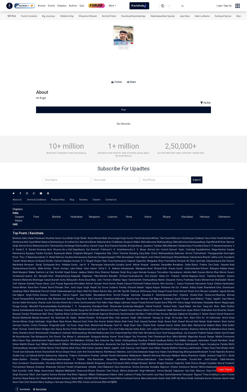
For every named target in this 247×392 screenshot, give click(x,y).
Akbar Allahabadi (31, 291)
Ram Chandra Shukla (185, 295)
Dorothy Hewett (60, 302)
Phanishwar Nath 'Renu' (42, 314)
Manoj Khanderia (189, 355)
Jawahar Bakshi (102, 348)
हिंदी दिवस (12, 16)
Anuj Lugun (132, 272)
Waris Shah (221, 325)
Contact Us (111, 199)
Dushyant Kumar (223, 16)
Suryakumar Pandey (217, 344)
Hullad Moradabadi (95, 295)
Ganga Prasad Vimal (168, 291)
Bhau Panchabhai (167, 261)
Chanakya (97, 306)
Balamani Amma (183, 253)
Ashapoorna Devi (44, 336)
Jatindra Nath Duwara (194, 272)
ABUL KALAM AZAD (88, 378)
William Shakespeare (99, 374)
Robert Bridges (42, 329)
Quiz (82, 5)
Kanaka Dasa (185, 245)
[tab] (65, 109)
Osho (198, 317)
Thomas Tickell (26, 329)
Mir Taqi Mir (124, 291)
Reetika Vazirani (54, 261)
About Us (17, 199)
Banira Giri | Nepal (38, 378)
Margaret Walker (26, 272)
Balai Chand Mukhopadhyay (159, 253)
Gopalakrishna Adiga (206, 249)
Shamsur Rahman (199, 329)
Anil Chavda (89, 351)
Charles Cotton (30, 325)
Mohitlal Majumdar (188, 336)
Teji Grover (103, 287)
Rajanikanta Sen (81, 249)
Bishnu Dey (173, 340)
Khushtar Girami (54, 238)
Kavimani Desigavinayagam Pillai (104, 257)
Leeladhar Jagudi (217, 291)
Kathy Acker (140, 329)
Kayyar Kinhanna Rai (164, 287)
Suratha (120, 264)
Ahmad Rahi (192, 321)
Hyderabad (76, 216)
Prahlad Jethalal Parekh (103, 355)
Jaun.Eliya (185, 16)
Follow (116, 81)
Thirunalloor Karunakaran (169, 272)
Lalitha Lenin (217, 257)
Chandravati (160, 336)
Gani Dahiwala (27, 351)
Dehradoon (224, 216)
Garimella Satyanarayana (208, 261)
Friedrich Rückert (162, 306)
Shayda (165, 348)
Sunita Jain (77, 264)
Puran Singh (77, 325)
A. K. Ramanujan (93, 264)
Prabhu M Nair (153, 314)
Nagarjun (193, 276)
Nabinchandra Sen (64, 340)
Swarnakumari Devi (138, 276)
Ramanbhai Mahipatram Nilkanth (134, 355)
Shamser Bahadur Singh (113, 272)
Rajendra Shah (182, 363)
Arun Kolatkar (62, 264)
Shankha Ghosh (27, 333)
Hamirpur (205, 216)
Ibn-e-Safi (67, 249)
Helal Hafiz (137, 333)
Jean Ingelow (42, 374)
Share (131, 81)
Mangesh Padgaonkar (95, 253)
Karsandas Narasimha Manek (110, 359)
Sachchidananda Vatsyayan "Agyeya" (183, 374)
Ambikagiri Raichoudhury (76, 245)
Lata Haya (159, 374)
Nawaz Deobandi (36, 261)
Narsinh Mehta (198, 367)
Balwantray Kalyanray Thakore (61, 355)
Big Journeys (48, 16)
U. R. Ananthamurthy (122, 249)
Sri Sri (205, 317)
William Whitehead (71, 344)
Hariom (225, 378)
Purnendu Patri (145, 336)
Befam (41, 355)
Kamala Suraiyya (147, 272)
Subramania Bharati (200, 257)
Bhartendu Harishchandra (122, 314)
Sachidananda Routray (31, 310)
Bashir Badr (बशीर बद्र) (169, 378)
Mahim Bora (94, 272)
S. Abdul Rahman (55, 257)
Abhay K (71, 336)
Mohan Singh (27, 321)
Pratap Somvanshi (143, 374)
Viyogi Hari (83, 310)
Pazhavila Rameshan (195, 283)
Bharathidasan (181, 257)
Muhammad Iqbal (87, 329)
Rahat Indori (82, 268)
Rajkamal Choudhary (188, 314)
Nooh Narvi (87, 298)
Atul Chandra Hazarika (116, 245)
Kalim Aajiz (107, 302)
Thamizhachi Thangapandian (208, 253)
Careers (97, 199)
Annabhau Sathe (182, 264)
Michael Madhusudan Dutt (101, 333)
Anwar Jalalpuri (79, 272)
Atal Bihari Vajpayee (77, 374)
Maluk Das (191, 306)
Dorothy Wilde (36, 268)
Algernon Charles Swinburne (175, 367)
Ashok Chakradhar (202, 310)
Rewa (129, 216)
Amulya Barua (135, 245)
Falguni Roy (130, 336)
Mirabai (59, 310)
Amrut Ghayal (62, 351)
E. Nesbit (204, 314)
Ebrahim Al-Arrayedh (97, 317)
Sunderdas (128, 306)
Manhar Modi (67, 348)
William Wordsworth (51, 344)
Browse (42, 5)
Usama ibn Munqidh (36, 276)
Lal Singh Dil (167, 317)
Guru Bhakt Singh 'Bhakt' (74, 238)
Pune (36, 216)
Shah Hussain (158, 325)
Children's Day (67, 16)
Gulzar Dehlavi (214, 283)
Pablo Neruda (126, 329)
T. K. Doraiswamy (81, 306)
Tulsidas (158, 245)
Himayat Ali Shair (186, 261)
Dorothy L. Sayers (175, 283)
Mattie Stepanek (166, 280)
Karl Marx (140, 314)
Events (51, 5)
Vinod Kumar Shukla (113, 283)
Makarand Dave (111, 367)
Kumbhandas (64, 306)
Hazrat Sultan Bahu (176, 325)
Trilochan (123, 253)
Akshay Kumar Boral (112, 336)
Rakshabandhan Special (163, 16)
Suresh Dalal (217, 359)
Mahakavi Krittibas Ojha (87, 340)
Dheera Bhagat (199, 363)
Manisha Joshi (124, 351)
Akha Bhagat (132, 363)
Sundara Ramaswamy (76, 257)
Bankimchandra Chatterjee (170, 344)
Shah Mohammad (93, 325)
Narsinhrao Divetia (129, 367)
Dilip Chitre (112, 253)
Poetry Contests (29, 16)
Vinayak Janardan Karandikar (156, 264)
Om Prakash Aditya (185, 287)
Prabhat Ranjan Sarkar (209, 333)
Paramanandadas (48, 306)
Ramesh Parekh (65, 367)
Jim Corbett (162, 249)
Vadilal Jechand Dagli (210, 355)
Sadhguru (50, 382)
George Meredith (29, 306)
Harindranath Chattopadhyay (143, 280)
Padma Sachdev (180, 329)
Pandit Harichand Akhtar (146, 238)
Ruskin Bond (161, 302)
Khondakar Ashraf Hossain (88, 283)
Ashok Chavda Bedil (45, 351)
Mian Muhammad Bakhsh (201, 325)
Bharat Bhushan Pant (99, 370)
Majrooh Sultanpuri (164, 298)
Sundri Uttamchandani (188, 268)
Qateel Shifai (97, 268)
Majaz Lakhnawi (122, 302)
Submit (197, 179)
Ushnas (140, 359)
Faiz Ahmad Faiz (144, 298)
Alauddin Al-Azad (118, 276)
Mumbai (56, 216)
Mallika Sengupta (188, 340)
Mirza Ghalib (187, 378)
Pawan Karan (42, 283)
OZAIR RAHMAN (148, 344)
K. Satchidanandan (162, 295)
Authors (73, 5)
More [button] (111, 5)
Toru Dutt (113, 329)
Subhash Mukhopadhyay (74, 333)
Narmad (132, 359)
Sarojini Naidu (157, 276)
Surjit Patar (87, 321)
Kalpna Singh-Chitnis (28, 295)
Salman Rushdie (26, 283)
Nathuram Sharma (124, 298)
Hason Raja (24, 340)
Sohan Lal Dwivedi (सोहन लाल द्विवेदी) (100, 382)
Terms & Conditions (36, 199)
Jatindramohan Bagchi (43, 340)
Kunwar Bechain (58, 374)
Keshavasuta (120, 261)
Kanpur (19, 220)
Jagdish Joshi (118, 348)
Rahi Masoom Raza (201, 370)
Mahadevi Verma (155, 370)
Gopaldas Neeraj (215, 363)
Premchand (165, 329)
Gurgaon (19, 216)
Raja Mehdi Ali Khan (216, 242)
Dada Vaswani (221, 264)
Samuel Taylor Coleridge (182, 249)
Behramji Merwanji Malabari (166, 355)
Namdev (104, 276)
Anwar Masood (73, 321)
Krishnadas (197, 302)
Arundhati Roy (72, 242)
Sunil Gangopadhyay (172, 333)
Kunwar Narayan (169, 314)
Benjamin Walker (132, 242)
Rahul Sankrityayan (164, 257)
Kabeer (113, 374)
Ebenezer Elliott (27, 374)
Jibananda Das (112, 344)
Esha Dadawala (140, 351)
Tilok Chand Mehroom (170, 238)
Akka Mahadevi (170, 245)
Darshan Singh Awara (159, 321)
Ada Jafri (112, 291)
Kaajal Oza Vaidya (158, 351)
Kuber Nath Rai (84, 291)
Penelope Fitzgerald (48, 325)
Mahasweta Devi (41, 245)
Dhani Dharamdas (112, 306)
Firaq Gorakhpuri (211, 374)
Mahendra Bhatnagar (32, 280)
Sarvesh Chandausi (104, 298)
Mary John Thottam (101, 280)
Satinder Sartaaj (151, 317)
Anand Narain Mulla (97, 238)
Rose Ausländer (159, 310)
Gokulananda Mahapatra (133, 268)
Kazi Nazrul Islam (130, 344)
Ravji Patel (215, 348)
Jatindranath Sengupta (89, 336)
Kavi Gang (202, 306)
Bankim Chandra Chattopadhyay (38, 359)
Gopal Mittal (35, 242)
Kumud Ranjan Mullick (210, 336)
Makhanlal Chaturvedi (76, 370)
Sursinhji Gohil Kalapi (29, 370)
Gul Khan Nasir (217, 306)
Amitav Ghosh (51, 268)
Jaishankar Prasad (207, 340)
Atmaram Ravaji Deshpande (39, 264)
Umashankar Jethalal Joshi (88, 367)
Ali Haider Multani (76, 317)
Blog (72, 199)
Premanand (118, 363)
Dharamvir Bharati (88, 16)
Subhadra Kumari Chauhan (207, 378)
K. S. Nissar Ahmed (144, 249)
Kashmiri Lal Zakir (45, 272)
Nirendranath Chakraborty (49, 333)
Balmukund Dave (154, 359)
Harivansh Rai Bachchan (53, 317)
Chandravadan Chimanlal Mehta (46, 363)
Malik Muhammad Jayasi (180, 310)
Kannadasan (128, 257)
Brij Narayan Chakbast (193, 238)
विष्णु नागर (172, 302)
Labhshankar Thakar (198, 348)
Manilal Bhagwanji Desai (99, 363)
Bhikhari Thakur (204, 298)
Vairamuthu (109, 264)
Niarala (35, 317)
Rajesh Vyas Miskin (151, 348)
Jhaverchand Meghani (52, 370)
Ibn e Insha (74, 302)
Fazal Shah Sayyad (138, 321)
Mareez (99, 351)
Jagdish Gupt (220, 298)
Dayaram (169, 363)
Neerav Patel (53, 348)
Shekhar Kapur (119, 280)
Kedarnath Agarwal (98, 314)
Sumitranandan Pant (90, 302)
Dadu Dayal (178, 306)
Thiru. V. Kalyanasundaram (32, 257)
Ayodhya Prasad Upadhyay (152, 340)
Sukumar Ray (107, 340)
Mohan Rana (26, 287)
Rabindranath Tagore (195, 344)
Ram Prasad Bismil (44, 287)
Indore (147, 216)
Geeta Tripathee (207, 276)
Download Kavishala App (133, 16)
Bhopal (166, 216)
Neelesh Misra (37, 382)
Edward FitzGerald (133, 283)
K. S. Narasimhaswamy (220, 245)
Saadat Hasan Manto (139, 310)
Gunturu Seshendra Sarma (55, 295)
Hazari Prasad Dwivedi (142, 302)
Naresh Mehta (81, 314)
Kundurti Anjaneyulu (54, 253)
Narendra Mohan (88, 242)
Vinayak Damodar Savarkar (136, 295)
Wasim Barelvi (100, 291)
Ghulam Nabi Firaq (103, 261)
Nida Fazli (114, 317)
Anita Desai (84, 280)
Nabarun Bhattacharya (52, 242)
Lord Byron (102, 329)
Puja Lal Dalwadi (28, 355)
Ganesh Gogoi (97, 245)
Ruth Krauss (168, 268)
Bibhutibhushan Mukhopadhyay (156, 242)
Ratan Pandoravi (36, 238)
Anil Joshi (204, 359)
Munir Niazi (58, 321)
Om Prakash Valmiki (177, 276)
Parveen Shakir (49, 291)
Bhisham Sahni (20, 238)
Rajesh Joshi (147, 257)
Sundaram (23, 363)
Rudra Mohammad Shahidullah (211, 280)
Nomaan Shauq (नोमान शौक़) (68, 382)
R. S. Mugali (87, 261)
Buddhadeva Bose (218, 329)
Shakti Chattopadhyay (126, 340)
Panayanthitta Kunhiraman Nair (36, 298)
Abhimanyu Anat (148, 291)
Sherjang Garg (136, 253)
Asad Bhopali (154, 268)
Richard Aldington (210, 268)
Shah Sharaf (178, 321)
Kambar (222, 249)
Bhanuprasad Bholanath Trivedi (199, 351)
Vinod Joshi (76, 351)
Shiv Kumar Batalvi (104, 321)
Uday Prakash (121, 310)
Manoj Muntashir (149, 378)
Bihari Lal (68, 314)
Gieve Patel (210, 238)
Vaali (137, 257)
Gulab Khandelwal (206, 287)
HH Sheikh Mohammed (101, 310)
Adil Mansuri (110, 351)
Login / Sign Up (224, 5)
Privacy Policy (58, 199)
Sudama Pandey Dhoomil (122, 287)
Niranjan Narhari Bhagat (151, 363)
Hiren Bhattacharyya (59, 276)
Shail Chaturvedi (206, 295)
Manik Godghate (74, 253)
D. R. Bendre (29, 249)
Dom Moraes (201, 291)
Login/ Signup (225, 369)
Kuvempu (41, 249)
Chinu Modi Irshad (84, 348)
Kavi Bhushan (220, 310)
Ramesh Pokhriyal (100, 249)
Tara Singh (49, 310)
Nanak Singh (205, 321)
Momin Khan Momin (216, 272)
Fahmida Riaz (57, 245)
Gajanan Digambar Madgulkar (142, 261)
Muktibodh (26, 317)
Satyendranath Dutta (55, 280)
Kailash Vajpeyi (144, 287)
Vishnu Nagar (184, 302)
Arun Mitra (172, 336)
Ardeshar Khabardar (45, 367)
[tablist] (123, 109)
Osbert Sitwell (216, 314)
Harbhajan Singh (43, 321)
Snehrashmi (84, 355)
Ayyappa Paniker (34, 253)
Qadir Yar (65, 325)
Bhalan (224, 348)
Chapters (61, 5)
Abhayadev (72, 280)
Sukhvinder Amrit (219, 317)
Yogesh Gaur (77, 295)
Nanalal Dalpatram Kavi (177, 370)
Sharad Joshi (44, 302)
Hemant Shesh (186, 291)
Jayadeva (148, 245)
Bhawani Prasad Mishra (111, 378)
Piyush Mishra (119, 370)
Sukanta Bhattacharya (93, 344)
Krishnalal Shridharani (75, 363)
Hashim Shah (220, 321)
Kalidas (223, 268)
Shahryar (134, 291)
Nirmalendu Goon (152, 333)
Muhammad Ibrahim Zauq (67, 298)
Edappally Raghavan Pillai (85, 276)
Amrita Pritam (109, 16)
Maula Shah (121, 321)
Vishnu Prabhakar (185, 280)
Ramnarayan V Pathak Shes (74, 359)
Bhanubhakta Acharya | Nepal (62, 378)
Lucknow (112, 216)
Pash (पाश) (24, 382)
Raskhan (59, 314)
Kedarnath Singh (136, 370)
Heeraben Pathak (37, 348)
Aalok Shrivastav (28, 302)
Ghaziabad (187, 216)
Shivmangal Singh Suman (121, 238)
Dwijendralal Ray (123, 333)
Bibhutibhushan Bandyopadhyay (189, 242)
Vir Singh (124, 325)
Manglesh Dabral (143, 306)
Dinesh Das (60, 336)
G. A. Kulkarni (112, 268)
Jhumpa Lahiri (67, 268)
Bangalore (94, 216)
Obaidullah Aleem (212, 302)
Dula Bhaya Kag (175, 351)
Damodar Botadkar (149, 367)
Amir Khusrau (54, 249)
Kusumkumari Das (25, 336)
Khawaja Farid (111, 325)
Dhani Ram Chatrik (140, 325)
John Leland (152, 329)
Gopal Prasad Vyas (185, 298)
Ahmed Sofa (25, 245)
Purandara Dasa (200, 245)
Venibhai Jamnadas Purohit (181, 359)
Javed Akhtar (132, 264)
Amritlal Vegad (62, 272)
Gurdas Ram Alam (185, 317)
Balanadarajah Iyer (66, 291)
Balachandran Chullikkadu (110, 242)
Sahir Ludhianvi (202, 16)
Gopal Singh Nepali (86, 287)
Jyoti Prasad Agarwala (62, 283)
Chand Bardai (70, 310)
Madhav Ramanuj (179, 348)
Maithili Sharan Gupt (30, 344)
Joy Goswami (190, 333)
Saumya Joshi (133, 348)
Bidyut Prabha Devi (202, 264)
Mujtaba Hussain (71, 261)
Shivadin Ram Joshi (65, 287)
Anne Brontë (113, 295)
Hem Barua (56, 329)
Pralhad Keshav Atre (154, 283)
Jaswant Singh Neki (131, 317)
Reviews (83, 199)
